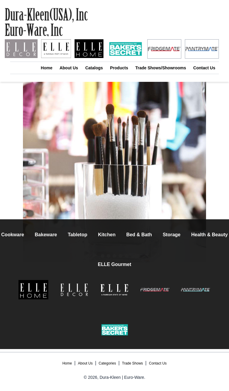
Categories (107, 363)
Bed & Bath (139, 234)
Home (46, 67)
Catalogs (94, 67)
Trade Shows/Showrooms (160, 67)
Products (119, 67)
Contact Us (204, 67)
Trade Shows (132, 363)
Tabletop (77, 234)
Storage (172, 234)
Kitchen (107, 234)
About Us (69, 67)
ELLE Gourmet (114, 264)
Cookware (12, 234)
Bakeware (46, 234)
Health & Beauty (209, 234)
